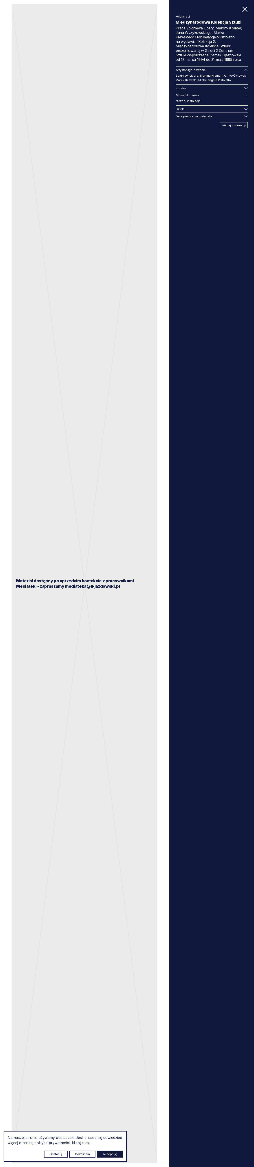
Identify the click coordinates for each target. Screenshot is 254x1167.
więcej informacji (234, 125)
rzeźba (180, 101)
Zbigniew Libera (187, 75)
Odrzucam (82, 1154)
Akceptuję (110, 1154)
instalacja (194, 101)
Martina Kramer (210, 75)
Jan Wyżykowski (235, 75)
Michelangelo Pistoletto (214, 80)
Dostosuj (56, 1154)
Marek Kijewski (186, 80)
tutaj (85, 1142)
